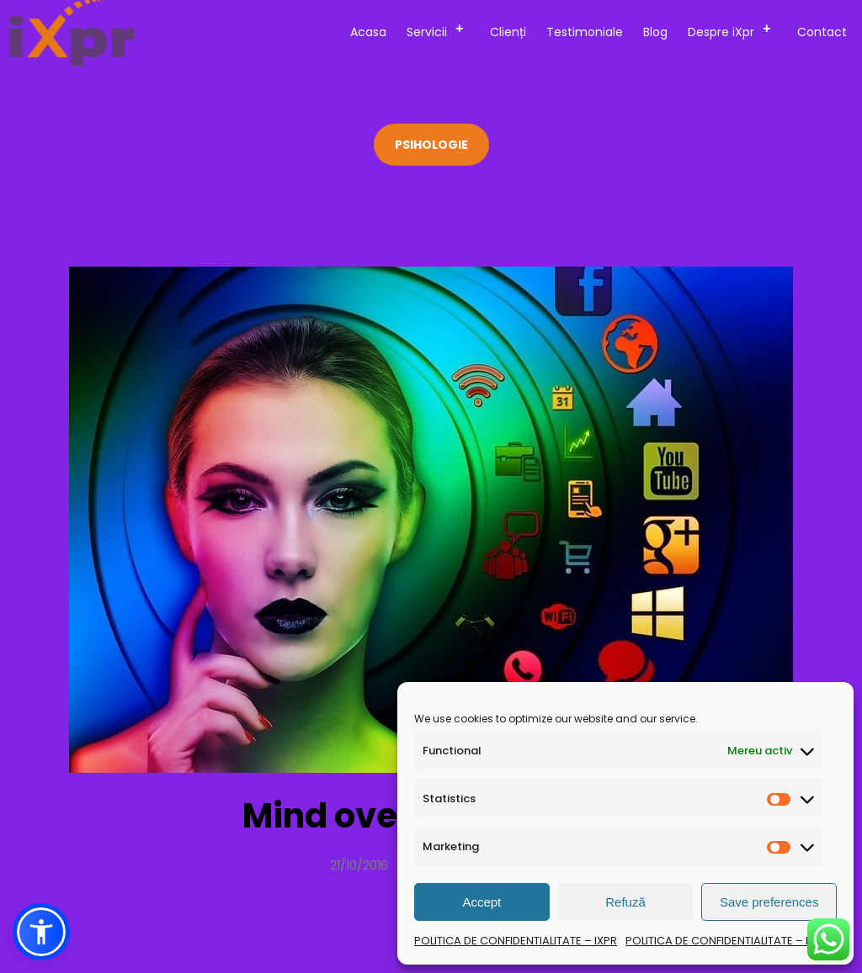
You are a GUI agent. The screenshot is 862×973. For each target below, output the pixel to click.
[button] (41, 931)
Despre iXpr (734, 29)
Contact (822, 32)
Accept (481, 902)
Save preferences (769, 902)
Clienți (508, 32)
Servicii (440, 29)
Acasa (368, 32)
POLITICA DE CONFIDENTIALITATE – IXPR (515, 941)
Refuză (625, 902)
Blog (655, 32)
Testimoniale (584, 32)
